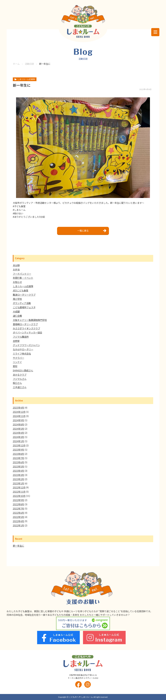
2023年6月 (18, 462)
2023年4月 (18, 470)
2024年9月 (18, 420)
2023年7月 (18, 458)
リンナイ (17, 362)
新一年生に (18, 545)
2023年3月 (18, 475)
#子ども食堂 (19, 206)
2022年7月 (18, 508)
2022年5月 (18, 517)
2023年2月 (18, 479)
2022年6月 (18, 512)
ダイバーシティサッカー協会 (27, 332)
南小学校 (17, 299)
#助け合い (18, 213)
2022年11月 (19, 491)
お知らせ (17, 282)
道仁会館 (17, 315)
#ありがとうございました (26, 216)
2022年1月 (18, 525)
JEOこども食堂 (20, 290)
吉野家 (16, 341)
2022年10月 (19, 496)
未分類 (16, 265)
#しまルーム (19, 210)
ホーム (16, 63)
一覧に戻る (83, 230)
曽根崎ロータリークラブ (25, 324)
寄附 (15, 366)
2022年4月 (18, 521)
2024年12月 (19, 412)
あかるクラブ (19, 374)
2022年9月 (18, 500)
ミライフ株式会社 (22, 353)
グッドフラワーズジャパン (26, 345)
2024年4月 (18, 432)
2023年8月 (18, 454)
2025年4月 (18, 407)
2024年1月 (18, 441)
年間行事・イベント (23, 277)
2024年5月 (18, 428)
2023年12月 (19, 445)
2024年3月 (18, 437)
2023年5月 (18, 466)
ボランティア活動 (22, 303)
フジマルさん (19, 379)
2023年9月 (18, 449)
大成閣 (16, 311)
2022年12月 (19, 487)
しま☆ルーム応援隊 (23, 286)
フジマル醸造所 (21, 336)
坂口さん (17, 383)
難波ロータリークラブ (24, 294)
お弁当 (16, 269)
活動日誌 (29, 63)
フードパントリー (22, 273)
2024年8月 (18, 424)
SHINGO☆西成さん (23, 370)
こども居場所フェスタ (24, 307)
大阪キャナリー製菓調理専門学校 (30, 320)
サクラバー (18, 357)
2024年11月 (19, 416)
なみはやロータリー (23, 349)
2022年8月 (18, 504)
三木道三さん (19, 387)
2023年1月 (18, 483)
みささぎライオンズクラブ (26, 328)
